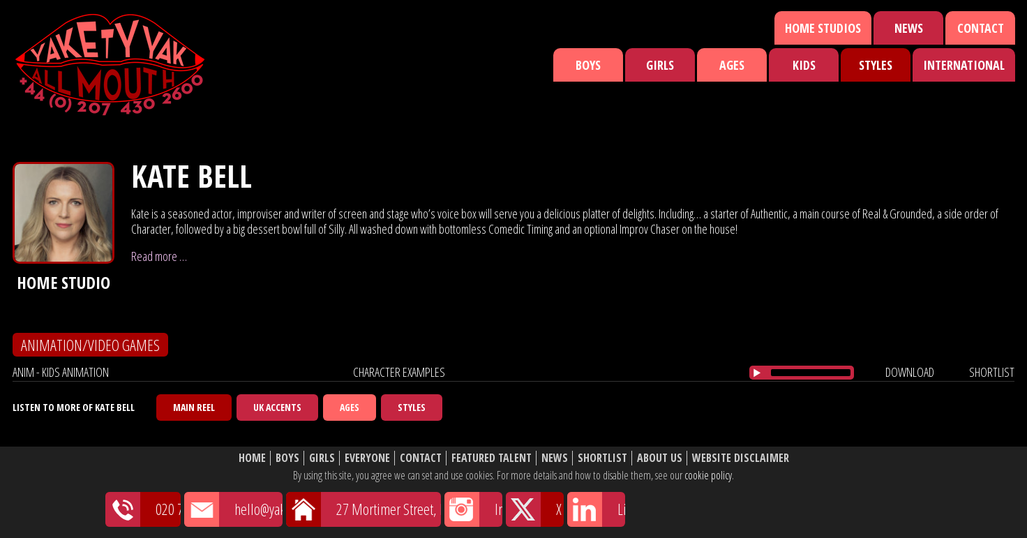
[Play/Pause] (757, 372)
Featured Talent (491, 458)
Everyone (367, 458)
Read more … (159, 256)
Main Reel (194, 407)
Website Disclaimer (740, 458)
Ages (731, 65)
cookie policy (708, 475)
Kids (804, 65)
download (909, 372)
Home (252, 458)
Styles (875, 65)
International (964, 65)
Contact (980, 28)
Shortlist (602, 458)
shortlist (991, 372)
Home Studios (823, 28)
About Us (659, 458)
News (908, 28)
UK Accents (277, 407)
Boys (588, 65)
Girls (660, 65)
